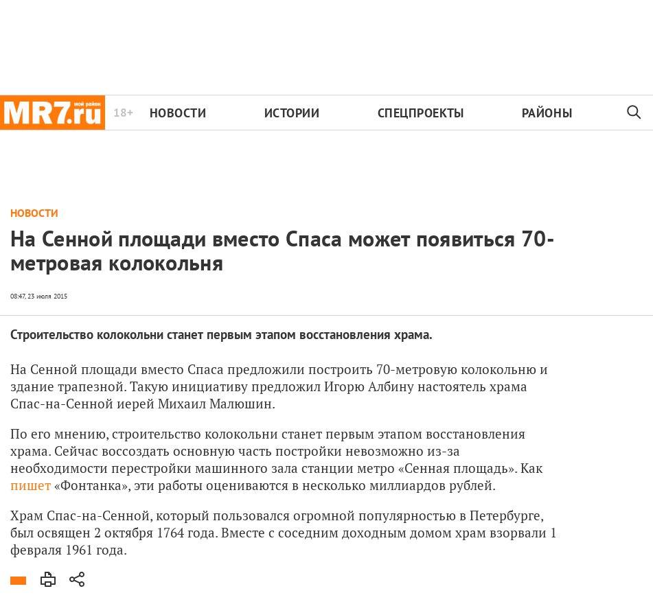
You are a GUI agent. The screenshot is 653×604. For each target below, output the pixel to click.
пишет (30, 484)
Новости (178, 113)
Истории (292, 113)
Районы (547, 113)
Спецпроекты (421, 113)
